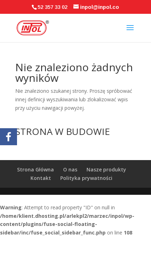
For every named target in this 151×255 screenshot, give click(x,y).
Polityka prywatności (86, 178)
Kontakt (40, 178)
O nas (70, 169)
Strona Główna (35, 169)
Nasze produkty (106, 169)
